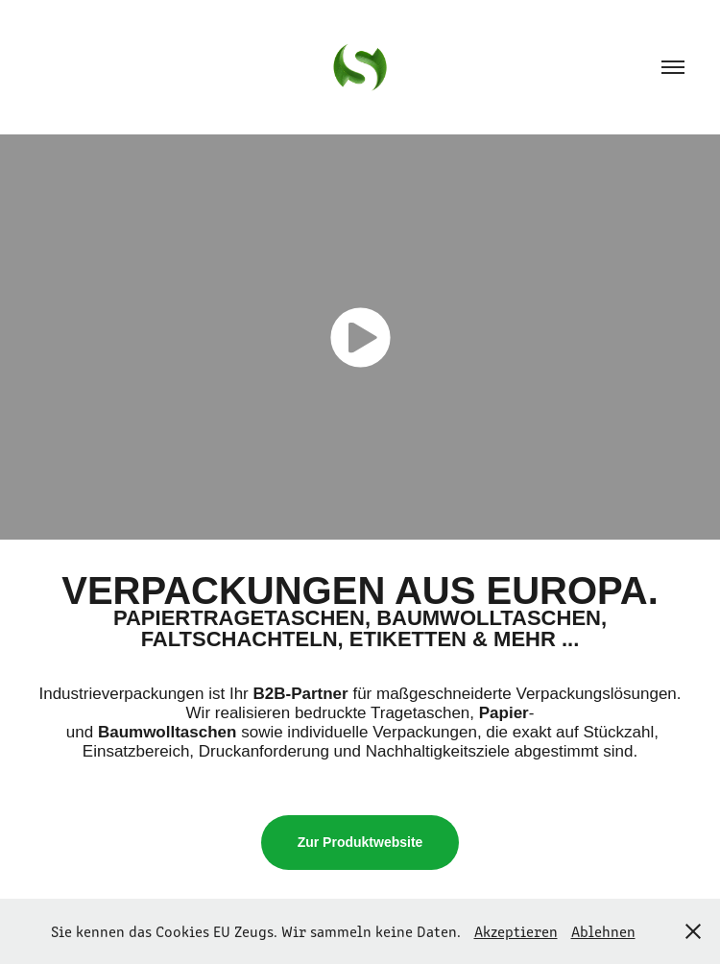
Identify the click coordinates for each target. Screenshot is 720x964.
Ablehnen (603, 931)
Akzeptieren (516, 931)
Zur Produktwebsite (360, 842)
